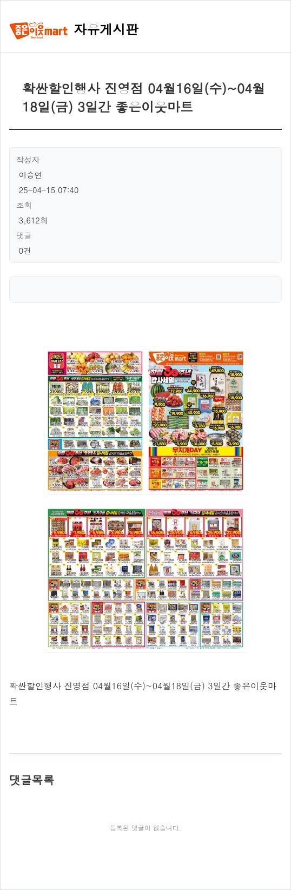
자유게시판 (73, 29)
